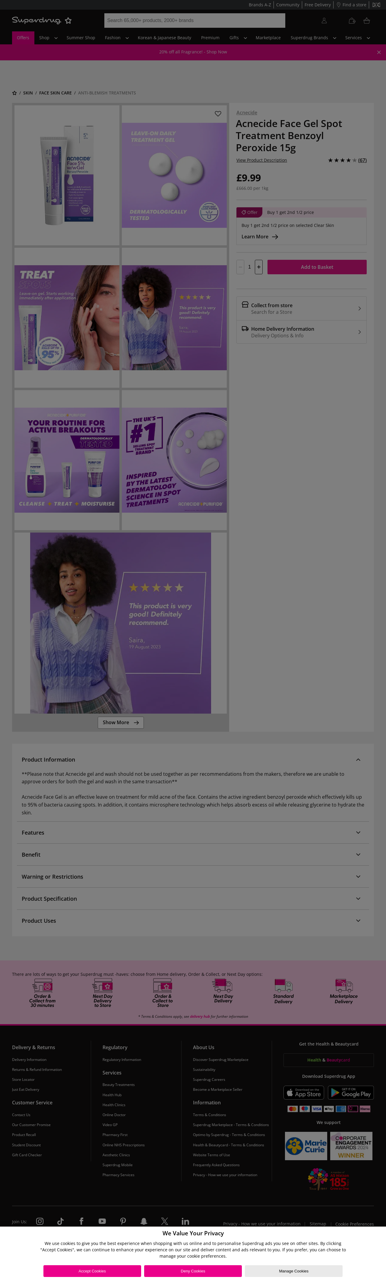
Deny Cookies (193, 1271)
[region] (193, 1255)
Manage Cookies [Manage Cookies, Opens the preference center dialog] (293, 1271)
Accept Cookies (92, 1271)
